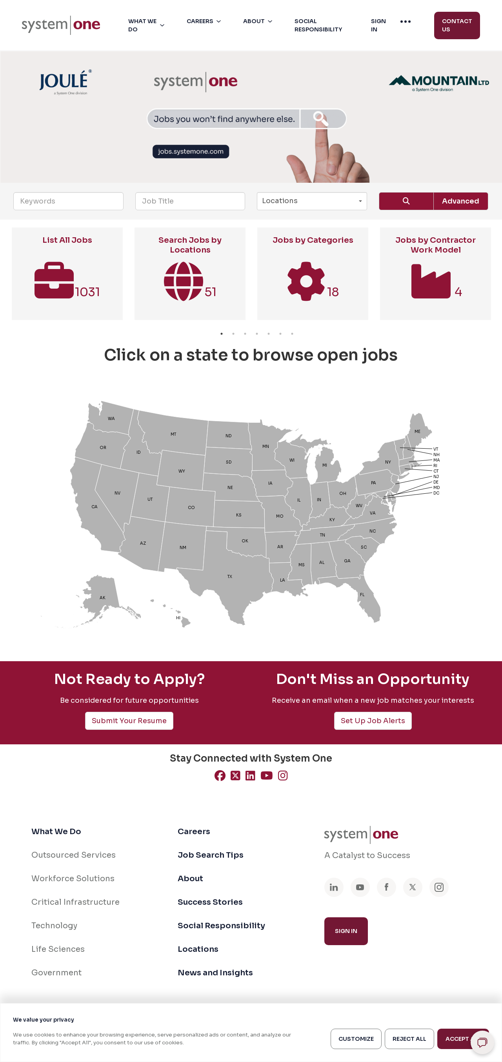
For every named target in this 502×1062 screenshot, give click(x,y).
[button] (148, 25)
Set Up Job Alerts (373, 720)
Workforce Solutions (73, 879)
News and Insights (215, 973)
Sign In (346, 931)
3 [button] (245, 334)
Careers (194, 832)
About (190, 879)
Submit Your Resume (129, 720)
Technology (54, 926)
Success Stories (210, 902)
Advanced (460, 201)
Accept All (463, 1038)
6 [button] (280, 334)
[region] (251, 1032)
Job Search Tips (211, 855)
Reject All (409, 1038)
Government (56, 973)
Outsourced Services (73, 855)
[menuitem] (61, 25)
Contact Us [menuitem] (457, 25)
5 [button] (269, 334)
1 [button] (222, 334)
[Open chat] (482, 1042)
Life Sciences (58, 949)
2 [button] (233, 334)
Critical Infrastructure (75, 902)
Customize (356, 1038)
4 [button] (257, 334)
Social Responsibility (221, 926)
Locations (198, 949)
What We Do (56, 832)
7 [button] (292, 334)
